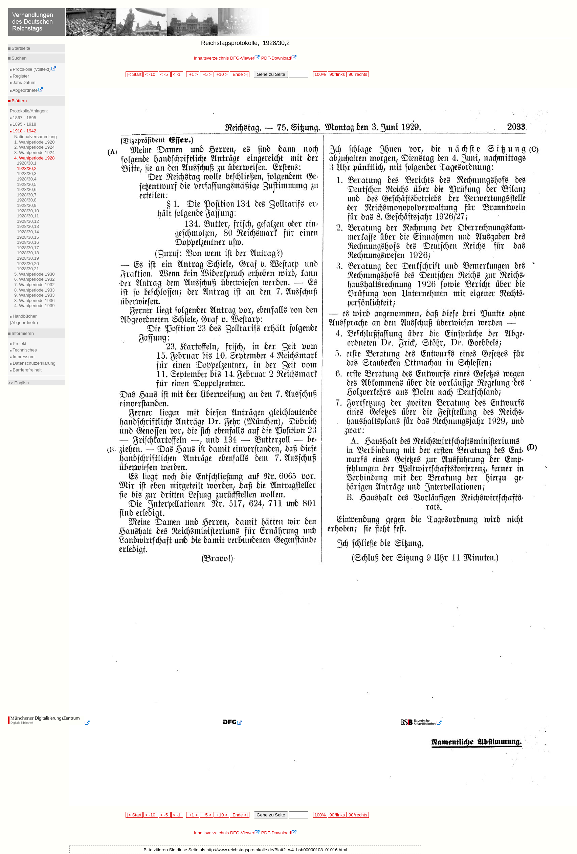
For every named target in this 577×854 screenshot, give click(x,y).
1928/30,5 (27, 184)
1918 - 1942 (24, 130)
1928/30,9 (27, 205)
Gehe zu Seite (271, 74)
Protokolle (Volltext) (34, 69)
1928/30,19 (28, 258)
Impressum (23, 356)
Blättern (18, 100)
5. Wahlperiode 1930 (34, 274)
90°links (337, 74)
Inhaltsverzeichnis (211, 58)
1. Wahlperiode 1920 (34, 142)
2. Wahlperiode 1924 (34, 147)
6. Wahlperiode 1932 (34, 279)
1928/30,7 (27, 194)
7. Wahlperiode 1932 (34, 284)
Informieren (22, 333)
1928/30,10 (28, 210)
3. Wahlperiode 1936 (34, 300)
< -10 (151, 74)
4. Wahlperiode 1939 (34, 305)
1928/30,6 (27, 189)
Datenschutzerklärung (34, 363)
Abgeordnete (27, 90)
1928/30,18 (28, 252)
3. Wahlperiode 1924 (34, 152)
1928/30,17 (28, 247)
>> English (18, 382)
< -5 (165, 74)
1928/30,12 (28, 221)
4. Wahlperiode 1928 (34, 158)
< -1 (177, 74)
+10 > (221, 74)
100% (320, 74)
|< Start (134, 74)
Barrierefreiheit (27, 369)
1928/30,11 (28, 215)
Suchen (18, 58)
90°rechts (357, 74)
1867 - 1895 (24, 117)
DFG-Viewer (245, 58)
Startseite (20, 48)
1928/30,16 (28, 242)
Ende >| (239, 74)
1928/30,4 (27, 179)
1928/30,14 (28, 231)
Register (20, 76)
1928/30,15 (28, 237)
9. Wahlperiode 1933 (34, 295)
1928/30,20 (28, 263)
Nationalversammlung (35, 136)
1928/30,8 (27, 199)
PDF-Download (279, 58)
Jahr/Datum (24, 82)
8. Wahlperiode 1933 (34, 290)
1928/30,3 (27, 173)
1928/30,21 (28, 268)
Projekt (19, 343)
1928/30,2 (27, 168)
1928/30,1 (27, 163)
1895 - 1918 (24, 124)
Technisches (24, 350)
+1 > (192, 74)
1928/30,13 (28, 226)
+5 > (206, 74)
